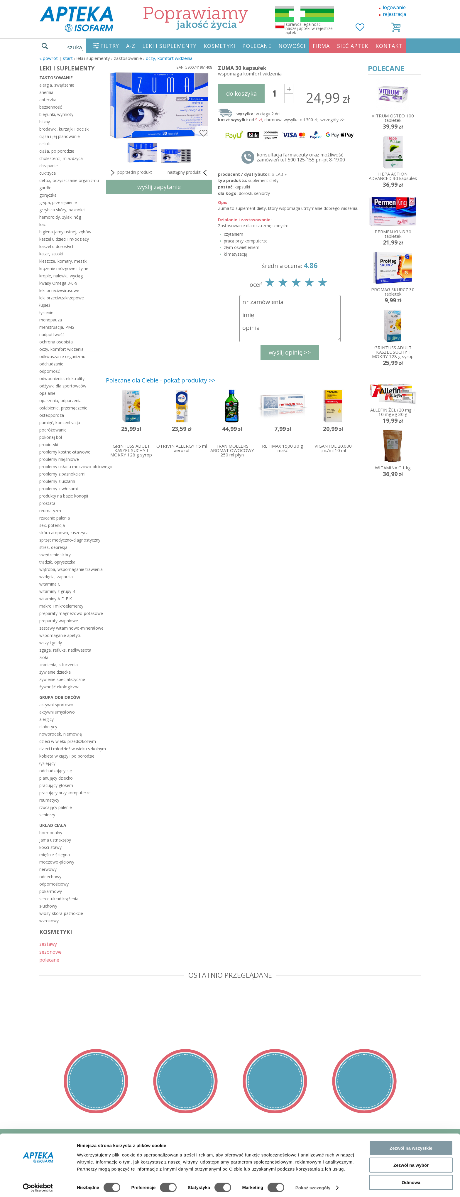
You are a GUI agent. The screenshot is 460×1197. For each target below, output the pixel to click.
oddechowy (50, 876)
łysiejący (47, 763)
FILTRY (109, 45)
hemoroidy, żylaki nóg (60, 217)
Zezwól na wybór (411, 1162)
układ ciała (52, 825)
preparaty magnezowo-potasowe (71, 613)
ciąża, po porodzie (56, 151)
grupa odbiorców (59, 697)
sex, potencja (52, 525)
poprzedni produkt (130, 172)
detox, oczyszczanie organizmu (69, 180)
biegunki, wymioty (56, 114)
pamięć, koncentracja (59, 422)
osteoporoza (51, 415)
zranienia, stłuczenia (58, 664)
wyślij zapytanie (159, 187)
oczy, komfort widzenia (169, 58)
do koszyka (241, 93)
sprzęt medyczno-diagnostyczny (69, 540)
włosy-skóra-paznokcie (61, 913)
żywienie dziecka (55, 672)
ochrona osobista (56, 342)
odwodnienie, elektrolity (61, 378)
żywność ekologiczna (59, 686)
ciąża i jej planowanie (59, 136)
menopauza (50, 320)
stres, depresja (53, 547)
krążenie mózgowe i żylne (63, 268)
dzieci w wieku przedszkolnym (67, 741)
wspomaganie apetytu (60, 635)
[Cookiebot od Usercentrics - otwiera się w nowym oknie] (38, 1185)
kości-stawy (50, 847)
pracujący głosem (56, 785)
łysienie (46, 312)
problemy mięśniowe (59, 459)
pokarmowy (50, 891)
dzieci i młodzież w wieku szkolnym (71, 748)
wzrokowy (49, 920)
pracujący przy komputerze (65, 792)
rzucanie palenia (54, 518)
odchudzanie (51, 364)
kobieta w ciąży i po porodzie (66, 756)
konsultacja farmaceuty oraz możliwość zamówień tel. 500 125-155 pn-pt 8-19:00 (301, 157)
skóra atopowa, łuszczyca (64, 532)
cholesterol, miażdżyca (61, 158)
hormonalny (50, 832)
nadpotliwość (52, 334)
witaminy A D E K (55, 598)
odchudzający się (55, 770)
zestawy (48, 944)
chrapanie (48, 165)
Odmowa (411, 1179)
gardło (45, 187)
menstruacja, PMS (56, 327)
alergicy (46, 719)
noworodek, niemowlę (60, 734)
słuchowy (48, 906)
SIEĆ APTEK (352, 45)
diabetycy (48, 726)
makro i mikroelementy (61, 606)
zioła (43, 657)
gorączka (48, 195)
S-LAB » (279, 174)
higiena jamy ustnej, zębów (65, 232)
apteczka (47, 99)
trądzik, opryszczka (57, 562)
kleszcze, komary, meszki (63, 261)
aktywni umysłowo (57, 712)
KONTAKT (389, 45)
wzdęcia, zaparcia (56, 576)
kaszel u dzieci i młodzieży (64, 239)
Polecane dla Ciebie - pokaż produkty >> (161, 380)
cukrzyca (47, 173)
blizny (44, 121)
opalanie (47, 393)
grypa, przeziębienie (58, 202)
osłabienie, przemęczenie (63, 408)
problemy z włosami (58, 488)
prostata (47, 503)
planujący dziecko (56, 778)
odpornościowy (54, 884)
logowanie (394, 7)
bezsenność (50, 107)
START (68, 58)
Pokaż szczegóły (313, 1185)
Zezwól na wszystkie (411, 1145)
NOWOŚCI (291, 45)
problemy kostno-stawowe (64, 452)
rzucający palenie (55, 807)
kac (42, 224)
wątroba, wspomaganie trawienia (71, 569)
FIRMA (321, 45)
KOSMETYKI (219, 45)
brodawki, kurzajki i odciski (64, 129)
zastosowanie (56, 77)
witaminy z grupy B (57, 591)
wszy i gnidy (50, 642)
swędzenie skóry (55, 554)
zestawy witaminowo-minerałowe (71, 628)
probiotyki (48, 444)
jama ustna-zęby (55, 840)
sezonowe (50, 952)
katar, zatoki (51, 254)
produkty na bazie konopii (63, 496)
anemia (46, 92)
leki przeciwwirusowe (59, 290)
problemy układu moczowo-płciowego (71, 466)
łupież (44, 305)
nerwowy (48, 869)
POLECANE (256, 45)
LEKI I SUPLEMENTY (169, 45)
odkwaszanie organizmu (62, 356)
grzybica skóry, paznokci (62, 210)
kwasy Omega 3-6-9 (58, 283)
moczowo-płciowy (56, 862)
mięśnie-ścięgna (54, 854)
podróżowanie (53, 430)
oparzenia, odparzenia (60, 400)
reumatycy (49, 800)
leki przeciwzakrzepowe (61, 298)
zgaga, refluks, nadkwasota (65, 650)
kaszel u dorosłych (57, 246)
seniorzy (47, 814)
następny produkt (188, 172)
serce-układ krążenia (58, 898)
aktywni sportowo (56, 704)
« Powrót (48, 58)
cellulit (45, 143)
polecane (49, 960)
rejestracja (394, 14)
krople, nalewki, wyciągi (61, 276)
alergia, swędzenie (56, 85)
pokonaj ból (50, 437)
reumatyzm (50, 510)
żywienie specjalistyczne (62, 679)
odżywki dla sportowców (62, 386)
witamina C (49, 584)
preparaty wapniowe (58, 620)
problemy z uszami (57, 481)
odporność (49, 371)
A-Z (130, 45)
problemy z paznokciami (62, 474)
